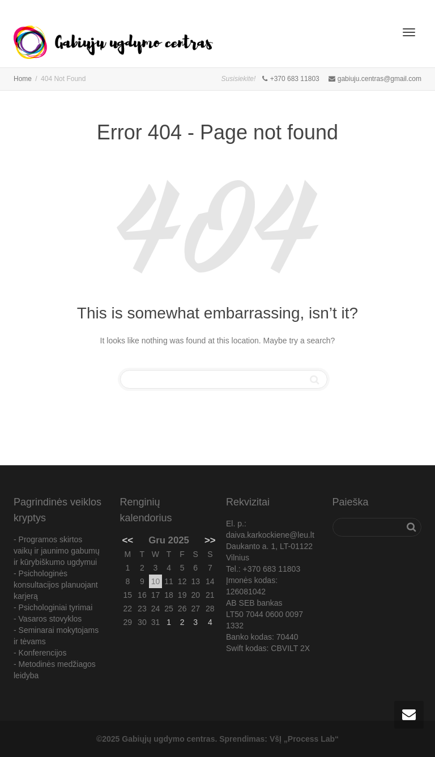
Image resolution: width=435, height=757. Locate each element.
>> (210, 540)
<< (128, 540)
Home (23, 79)
